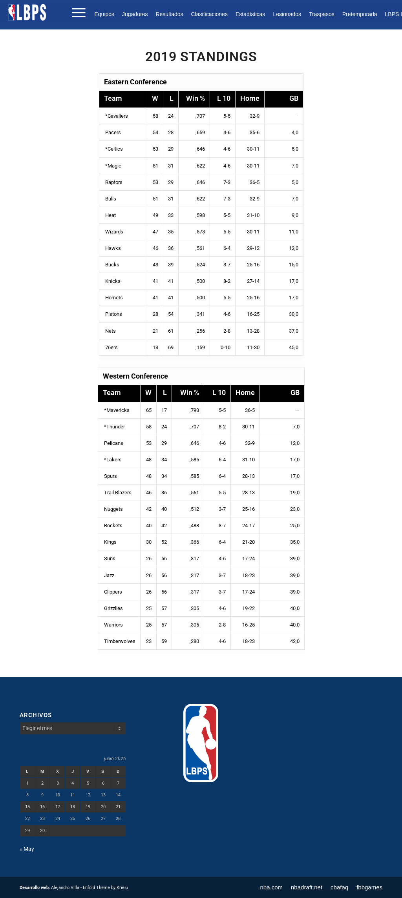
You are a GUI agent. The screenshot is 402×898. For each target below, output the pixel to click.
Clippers (112, 592)
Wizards (113, 232)
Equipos (104, 14)
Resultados (169, 14)
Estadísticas (250, 14)
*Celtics (113, 149)
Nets (110, 331)
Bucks (111, 265)
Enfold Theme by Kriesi (105, 887)
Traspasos (321, 14)
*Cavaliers (116, 116)
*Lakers (112, 460)
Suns (109, 558)
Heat (110, 215)
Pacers (112, 132)
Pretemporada (359, 14)
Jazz (108, 575)
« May (27, 849)
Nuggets (113, 509)
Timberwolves (119, 641)
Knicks (112, 281)
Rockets (112, 525)
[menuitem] (106, 14)
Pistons (113, 314)
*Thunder (114, 427)
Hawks (112, 248)
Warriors (113, 625)
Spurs (110, 476)
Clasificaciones (209, 14)
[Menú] (76, 12)
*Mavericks (116, 410)
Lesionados (287, 14)
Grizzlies (113, 608)
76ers (111, 347)
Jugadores (135, 14)
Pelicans (113, 443)
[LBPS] (27, 12)
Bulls (110, 199)
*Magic (112, 166)
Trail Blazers (117, 492)
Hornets (113, 298)
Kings (110, 542)
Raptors (113, 182)
